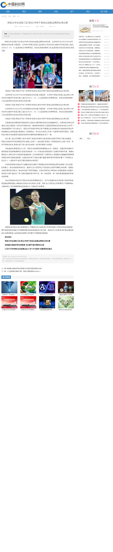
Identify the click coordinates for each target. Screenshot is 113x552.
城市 (81, 138)
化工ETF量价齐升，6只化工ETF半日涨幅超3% (94, 117)
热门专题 (104, 11)
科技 (56, 11)
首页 (9, 16)
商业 (88, 11)
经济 (88, 138)
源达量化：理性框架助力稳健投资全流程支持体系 (95, 120)
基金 (24, 11)
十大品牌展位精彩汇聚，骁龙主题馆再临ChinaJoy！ (24, 271)
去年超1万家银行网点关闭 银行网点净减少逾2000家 (96, 112)
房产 (72, 11)
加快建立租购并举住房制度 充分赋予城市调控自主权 (24, 268)
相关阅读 (6, 277)
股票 (40, 11)
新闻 (8, 11)
